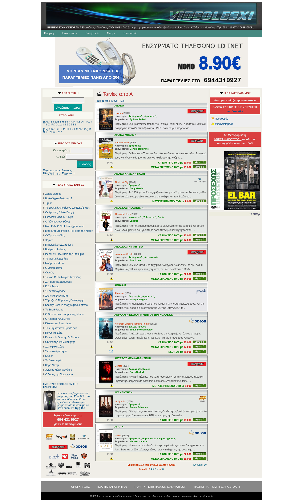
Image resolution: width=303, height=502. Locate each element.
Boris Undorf (137, 372)
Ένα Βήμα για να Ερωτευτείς (61, 328)
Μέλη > (111, 33)
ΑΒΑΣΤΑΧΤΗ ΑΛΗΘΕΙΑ (129, 207)
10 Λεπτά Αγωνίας (55, 291)
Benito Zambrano (139, 149)
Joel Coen (135, 260)
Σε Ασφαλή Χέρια (54, 346)
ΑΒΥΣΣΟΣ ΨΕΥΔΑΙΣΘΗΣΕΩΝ (132, 358)
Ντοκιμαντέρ (135, 217)
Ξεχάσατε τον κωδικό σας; (57, 170)
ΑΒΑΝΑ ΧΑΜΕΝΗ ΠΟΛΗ (129, 173)
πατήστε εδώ (235, 111)
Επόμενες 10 (200, 464)
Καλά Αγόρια (52, 286)
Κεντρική (49, 33)
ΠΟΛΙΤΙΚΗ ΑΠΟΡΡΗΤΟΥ (112, 486)
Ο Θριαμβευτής (53, 267)
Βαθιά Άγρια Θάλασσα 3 (58, 198)
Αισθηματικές (136, 116)
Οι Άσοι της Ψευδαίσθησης (60, 342)
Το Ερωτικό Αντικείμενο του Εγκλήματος (67, 207)
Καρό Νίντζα (52, 365)
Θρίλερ (132, 326)
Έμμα (48, 203)
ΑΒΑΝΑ (119, 105)
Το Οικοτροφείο (53, 360)
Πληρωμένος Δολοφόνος (59, 244)
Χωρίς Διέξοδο (53, 193)
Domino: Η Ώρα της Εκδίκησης (62, 337)
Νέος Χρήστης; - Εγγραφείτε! (59, 173)
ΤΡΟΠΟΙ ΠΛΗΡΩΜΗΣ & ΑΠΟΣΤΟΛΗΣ (216, 486)
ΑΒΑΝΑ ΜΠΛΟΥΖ (125, 135)
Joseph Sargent (138, 299)
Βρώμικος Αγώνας (55, 249)
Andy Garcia (136, 188)
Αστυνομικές (151, 257)
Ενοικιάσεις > (69, 33)
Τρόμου (142, 326)
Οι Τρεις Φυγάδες (55, 235)
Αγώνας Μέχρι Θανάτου (58, 369)
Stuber (49, 355)
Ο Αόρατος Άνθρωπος (57, 318)
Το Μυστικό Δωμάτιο (56, 258)
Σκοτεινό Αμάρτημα (56, 351)
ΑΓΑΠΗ (118, 426)
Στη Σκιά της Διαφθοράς (58, 281)
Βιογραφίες (135, 296)
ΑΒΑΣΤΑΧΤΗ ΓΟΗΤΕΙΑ (128, 246)
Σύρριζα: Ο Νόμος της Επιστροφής (64, 300)
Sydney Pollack (138, 119)
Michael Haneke (138, 441)
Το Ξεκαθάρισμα (54, 309)
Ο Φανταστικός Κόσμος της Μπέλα (64, 314)
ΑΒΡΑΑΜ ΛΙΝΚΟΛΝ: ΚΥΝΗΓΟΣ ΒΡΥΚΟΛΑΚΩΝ (143, 314)
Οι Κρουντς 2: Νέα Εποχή (59, 212)
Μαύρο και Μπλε (54, 263)
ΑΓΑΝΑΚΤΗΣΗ (123, 392)
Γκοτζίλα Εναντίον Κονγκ (59, 217)
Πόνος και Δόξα (53, 332)
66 (162, 469)
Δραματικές (150, 116)
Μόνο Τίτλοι (117, 100)
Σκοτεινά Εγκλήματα (56, 295)
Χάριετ (49, 240)
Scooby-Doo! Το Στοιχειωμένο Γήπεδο (66, 305)
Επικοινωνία (130, 33)
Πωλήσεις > (92, 33)
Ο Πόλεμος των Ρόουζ (57, 221)
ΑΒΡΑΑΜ (120, 285)
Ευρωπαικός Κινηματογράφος (158, 438)
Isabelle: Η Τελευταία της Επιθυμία (64, 254)
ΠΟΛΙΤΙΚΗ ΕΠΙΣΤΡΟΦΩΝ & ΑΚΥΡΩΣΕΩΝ (160, 486)
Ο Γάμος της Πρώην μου (59, 374)
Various (134, 221)
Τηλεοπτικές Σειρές (154, 217)
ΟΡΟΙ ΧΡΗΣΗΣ (80, 486)
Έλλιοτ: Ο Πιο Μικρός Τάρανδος (63, 277)
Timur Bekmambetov (141, 329)
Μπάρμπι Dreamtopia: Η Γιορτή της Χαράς (69, 230)
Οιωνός (49, 272)
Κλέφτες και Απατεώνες (58, 323)
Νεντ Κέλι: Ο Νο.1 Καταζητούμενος (64, 226)
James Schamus (139, 407)
